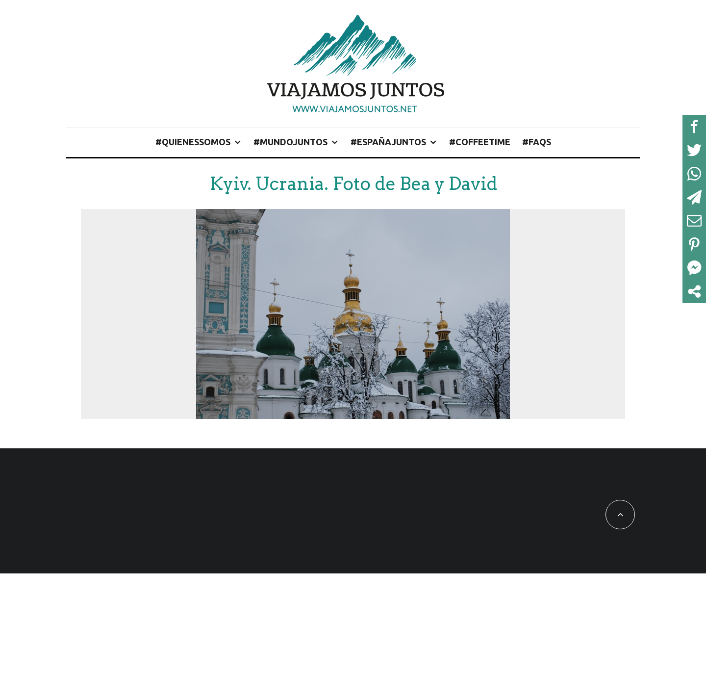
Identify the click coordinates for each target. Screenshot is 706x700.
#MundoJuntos (290, 142)
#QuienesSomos (192, 142)
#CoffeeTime (479, 142)
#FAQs (536, 142)
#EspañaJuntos (388, 142)
